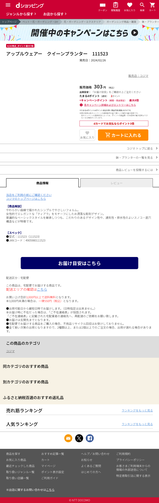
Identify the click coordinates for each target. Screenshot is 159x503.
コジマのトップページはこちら (26, 199)
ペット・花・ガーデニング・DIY (40, 21)
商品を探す (13, 454)
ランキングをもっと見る (137, 410)
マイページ (48, 466)
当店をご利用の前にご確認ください (29, 195)
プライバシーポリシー (130, 460)
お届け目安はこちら (79, 263)
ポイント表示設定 (52, 472)
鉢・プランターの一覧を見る (134, 157)
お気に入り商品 (16, 460)
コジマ (10, 351)
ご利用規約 (123, 454)
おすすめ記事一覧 (52, 454)
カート (45, 460)
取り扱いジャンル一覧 (20, 472)
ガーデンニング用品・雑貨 (121, 21)
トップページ (9, 21)
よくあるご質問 (91, 466)
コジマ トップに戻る (140, 148)
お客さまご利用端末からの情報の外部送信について (133, 468)
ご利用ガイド (49, 478)
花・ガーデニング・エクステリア (82, 21)
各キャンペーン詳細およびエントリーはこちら (110, 105)
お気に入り (87, 137)
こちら (42, 289)
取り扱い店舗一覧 (17, 478)
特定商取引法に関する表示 (133, 476)
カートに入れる (123, 135)
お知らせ (86, 460)
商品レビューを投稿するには (134, 169)
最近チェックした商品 (20, 466)
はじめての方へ (91, 472)
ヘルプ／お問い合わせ (95, 454)
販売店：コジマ (138, 76)
